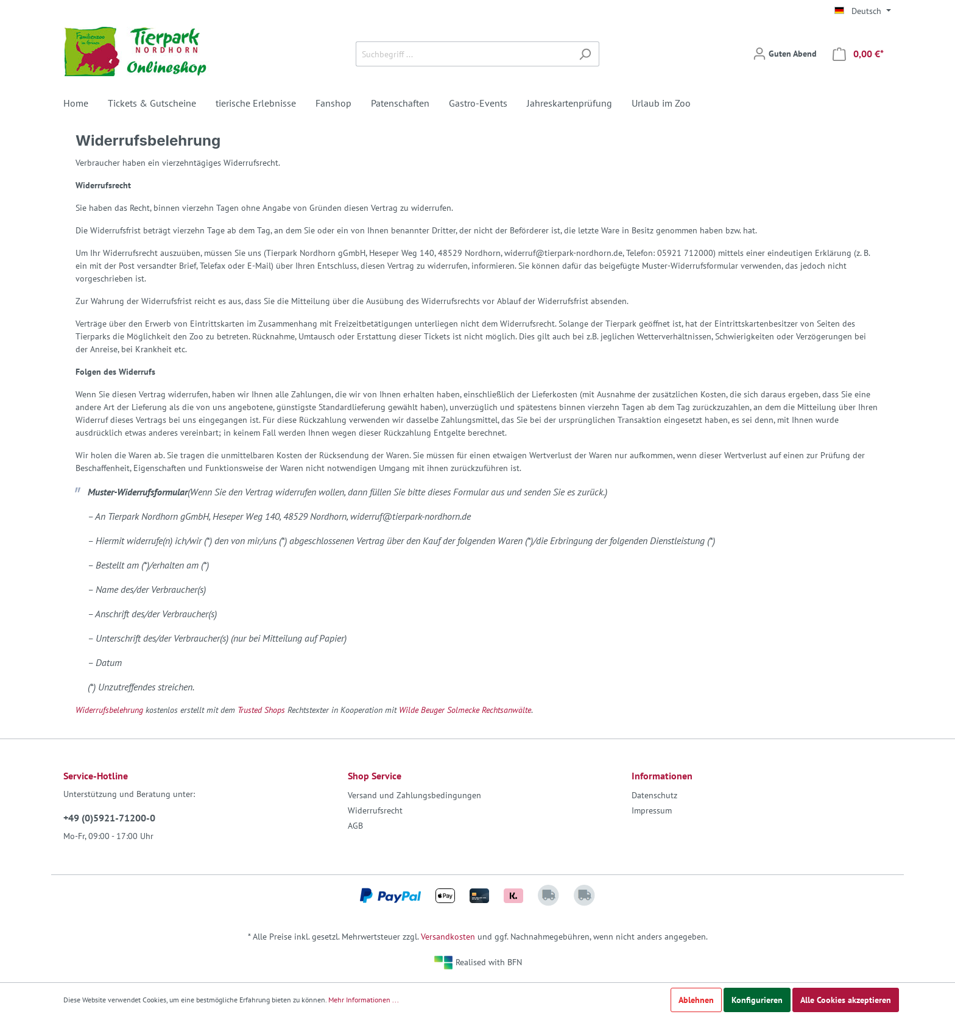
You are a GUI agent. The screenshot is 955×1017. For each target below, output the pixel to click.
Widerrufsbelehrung (109, 709)
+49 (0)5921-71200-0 (109, 818)
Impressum (652, 810)
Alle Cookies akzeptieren (845, 999)
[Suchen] (585, 53)
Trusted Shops (261, 709)
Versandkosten (448, 936)
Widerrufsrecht (375, 810)
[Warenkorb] (858, 53)
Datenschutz (654, 795)
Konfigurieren (757, 999)
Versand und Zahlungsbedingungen (414, 795)
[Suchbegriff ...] (463, 53)
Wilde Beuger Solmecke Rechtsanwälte (465, 709)
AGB (355, 825)
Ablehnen (696, 999)
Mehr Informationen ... (363, 999)
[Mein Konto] (785, 53)
